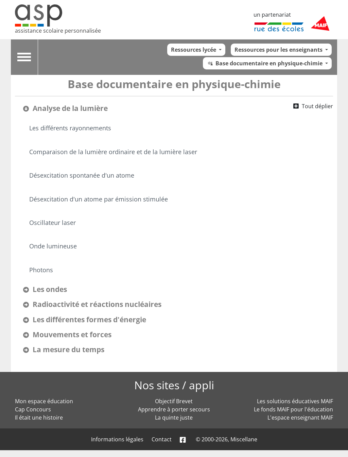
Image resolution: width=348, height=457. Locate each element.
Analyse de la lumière (70, 108)
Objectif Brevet (174, 401)
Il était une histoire (39, 417)
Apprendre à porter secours (174, 409)
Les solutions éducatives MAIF (295, 401)
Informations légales (117, 439)
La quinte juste (174, 417)
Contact (162, 439)
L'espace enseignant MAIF (300, 417)
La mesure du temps (68, 349)
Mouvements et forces (72, 334)
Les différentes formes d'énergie (89, 319)
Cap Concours (33, 409)
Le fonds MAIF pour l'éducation (293, 409)
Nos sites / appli (174, 385)
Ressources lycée (194, 49)
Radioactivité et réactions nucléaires (97, 304)
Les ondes (50, 289)
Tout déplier (317, 106)
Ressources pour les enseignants (279, 49)
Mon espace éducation (44, 401)
